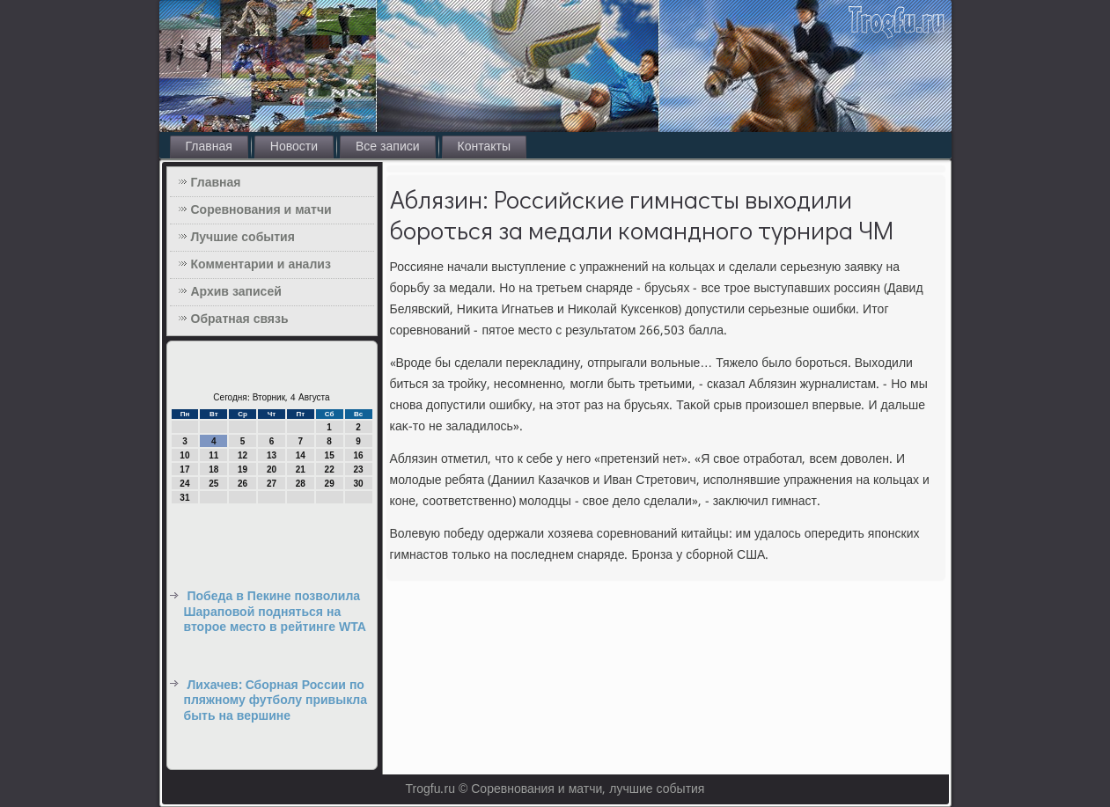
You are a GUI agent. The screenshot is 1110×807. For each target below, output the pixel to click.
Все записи (388, 147)
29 (329, 483)
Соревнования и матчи (261, 210)
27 (271, 483)
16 (358, 455)
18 (213, 469)
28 (300, 483)
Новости (294, 147)
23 (358, 469)
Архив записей (236, 292)
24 (184, 483)
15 (329, 455)
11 (213, 455)
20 (271, 469)
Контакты (484, 147)
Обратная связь (240, 319)
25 (213, 483)
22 (329, 469)
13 (271, 455)
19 (242, 469)
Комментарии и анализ (261, 264)
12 (242, 455)
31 (184, 498)
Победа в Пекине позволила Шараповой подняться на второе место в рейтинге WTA (275, 612)
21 (300, 469)
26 (242, 483)
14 (300, 455)
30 (358, 483)
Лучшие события (243, 237)
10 (184, 455)
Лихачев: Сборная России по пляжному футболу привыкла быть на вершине (275, 701)
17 (184, 469)
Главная (209, 147)
